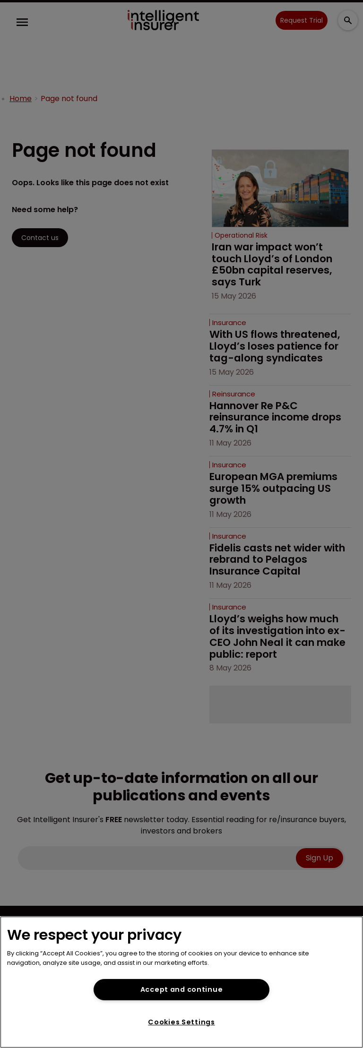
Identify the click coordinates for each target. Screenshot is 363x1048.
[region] (181, 982)
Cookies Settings (181, 1022)
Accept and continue (181, 989)
